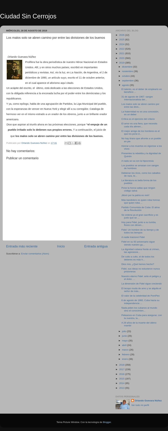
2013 (122, 388)
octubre (126, 76)
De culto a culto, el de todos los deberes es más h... (137, 258)
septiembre (128, 80)
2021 (122, 53)
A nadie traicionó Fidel (133, 237)
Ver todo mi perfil (140, 405)
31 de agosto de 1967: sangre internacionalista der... (137, 98)
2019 (122, 62)
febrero (126, 354)
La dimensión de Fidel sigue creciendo (141, 283)
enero (125, 359)
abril (124, 345)
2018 (122, 364)
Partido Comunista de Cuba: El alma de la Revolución (140, 208)
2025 (122, 39)
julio (124, 331)
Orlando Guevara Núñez (148, 400)
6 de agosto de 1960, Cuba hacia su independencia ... (140, 301)
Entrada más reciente (22, 246)
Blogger (107, 422)
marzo (125, 349)
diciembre (127, 66)
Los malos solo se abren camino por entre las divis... (140, 105)
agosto (126, 85)
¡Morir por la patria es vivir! (135, 195)
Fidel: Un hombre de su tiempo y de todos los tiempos (140, 231)
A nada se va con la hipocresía (137, 161)
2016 (122, 374)
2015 (122, 378)
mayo (125, 340)
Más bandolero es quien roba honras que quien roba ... (140, 201)
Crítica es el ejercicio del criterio (138, 119)
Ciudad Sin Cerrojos (28, 16)
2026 (122, 35)
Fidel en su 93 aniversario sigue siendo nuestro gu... (138, 243)
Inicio (61, 246)
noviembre (128, 71)
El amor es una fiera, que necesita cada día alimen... (139, 125)
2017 (122, 369)
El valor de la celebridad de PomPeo (140, 295)
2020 (122, 58)
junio (125, 336)
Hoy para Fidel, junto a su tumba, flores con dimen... (138, 223)
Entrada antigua (96, 246)
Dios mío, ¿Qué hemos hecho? (137, 264)
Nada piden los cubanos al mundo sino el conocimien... (139, 309)
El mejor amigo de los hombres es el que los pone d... (140, 132)
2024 (122, 44)
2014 (122, 383)
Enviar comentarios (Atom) (35, 253)
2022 (122, 49)
